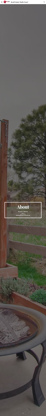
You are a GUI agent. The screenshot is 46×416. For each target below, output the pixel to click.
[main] (23, 210)
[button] (1, 2)
